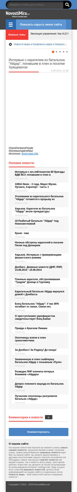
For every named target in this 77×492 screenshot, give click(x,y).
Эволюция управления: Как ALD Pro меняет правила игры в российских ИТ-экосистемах (48, 34)
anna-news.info (30, 153)
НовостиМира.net (38, 14)
